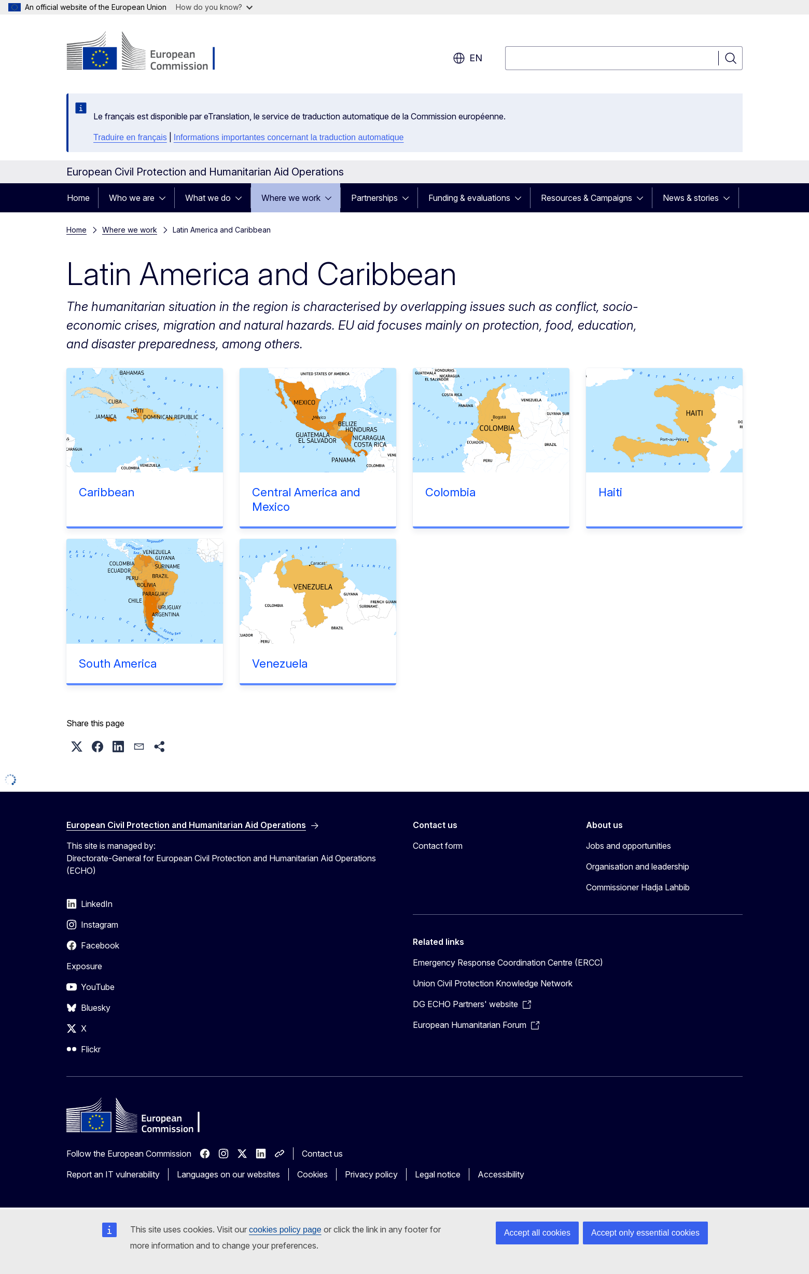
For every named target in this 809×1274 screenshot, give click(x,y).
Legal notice (438, 1174)
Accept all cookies (537, 1232)
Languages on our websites (228, 1174)
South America (118, 663)
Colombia (450, 492)
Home (78, 198)
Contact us (322, 1153)
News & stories (691, 198)
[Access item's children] (165, 197)
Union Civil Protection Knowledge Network (493, 983)
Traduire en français (130, 137)
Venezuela (280, 663)
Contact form (438, 846)
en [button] (467, 58)
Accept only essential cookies (645, 1232)
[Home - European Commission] (150, 52)
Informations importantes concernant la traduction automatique (289, 137)
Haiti (610, 492)
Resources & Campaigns (586, 198)
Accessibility (501, 1174)
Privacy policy (371, 1174)
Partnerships (374, 198)
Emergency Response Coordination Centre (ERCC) (508, 962)
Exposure (84, 966)
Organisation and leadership (637, 866)
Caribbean (106, 492)
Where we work (290, 198)
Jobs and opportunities (628, 846)
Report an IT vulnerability (113, 1174)
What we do (208, 198)
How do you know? (214, 7)
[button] (76, 746)
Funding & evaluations (469, 198)
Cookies (312, 1174)
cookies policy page (285, 1229)
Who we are (132, 198)
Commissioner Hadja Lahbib (638, 887)
